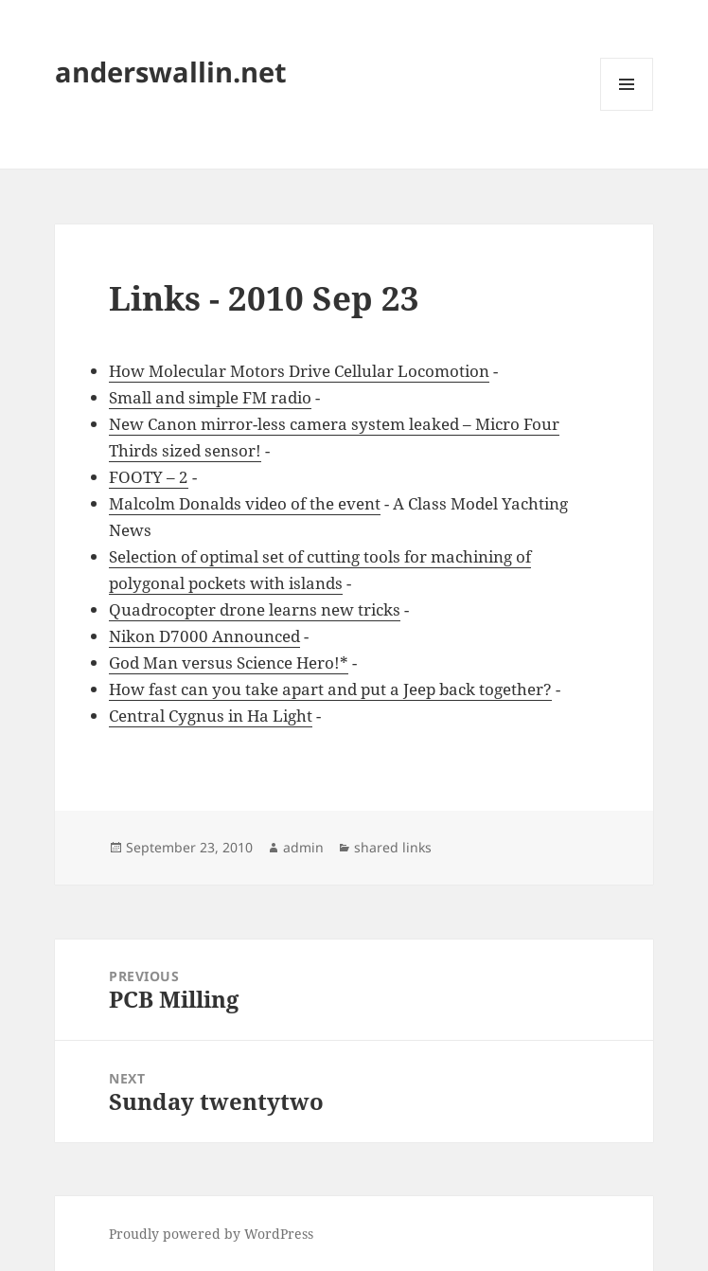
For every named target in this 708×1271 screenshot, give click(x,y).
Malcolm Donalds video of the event (245, 503)
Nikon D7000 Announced (204, 636)
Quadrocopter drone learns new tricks (254, 609)
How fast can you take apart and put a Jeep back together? (330, 689)
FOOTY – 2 (148, 477)
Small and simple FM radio (210, 397)
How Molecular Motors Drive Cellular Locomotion (299, 371)
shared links (393, 847)
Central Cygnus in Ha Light (210, 715)
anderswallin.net (171, 71)
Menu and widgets (627, 110)
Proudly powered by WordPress (211, 1234)
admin (303, 847)
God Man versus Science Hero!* (228, 662)
